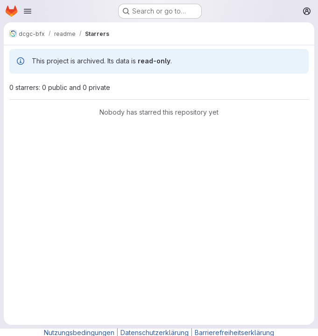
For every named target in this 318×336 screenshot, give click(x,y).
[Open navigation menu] (27, 11)
